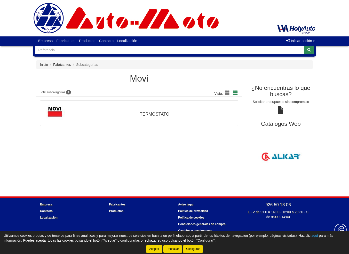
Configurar (193, 249)
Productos (87, 41)
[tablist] (281, 156)
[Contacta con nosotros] (340, 230)
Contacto (106, 41)
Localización (127, 41)
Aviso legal (185, 204)
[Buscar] (309, 50)
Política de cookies (191, 217)
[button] (228, 93)
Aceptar (154, 249)
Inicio (44, 65)
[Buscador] (169, 50)
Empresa (45, 41)
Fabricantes (65, 41)
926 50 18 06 (278, 204)
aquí (314, 235)
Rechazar (173, 249)
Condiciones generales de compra (201, 224)
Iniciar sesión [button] (300, 41)
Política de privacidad (193, 211)
